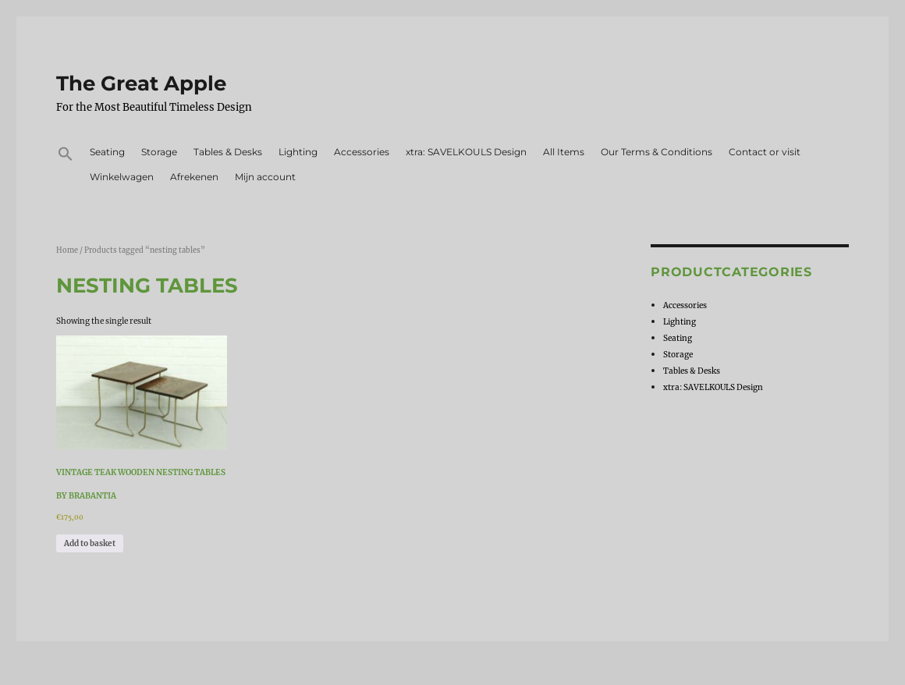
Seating (107, 152)
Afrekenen (194, 177)
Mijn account (265, 177)
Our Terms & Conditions (656, 152)
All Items (563, 152)
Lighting (298, 152)
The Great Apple (141, 83)
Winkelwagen (122, 177)
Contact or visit (764, 152)
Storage (159, 152)
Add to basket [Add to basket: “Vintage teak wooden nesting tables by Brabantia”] (89, 543)
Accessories (361, 152)
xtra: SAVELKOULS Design (466, 152)
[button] (65, 156)
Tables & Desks (227, 152)
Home (67, 250)
